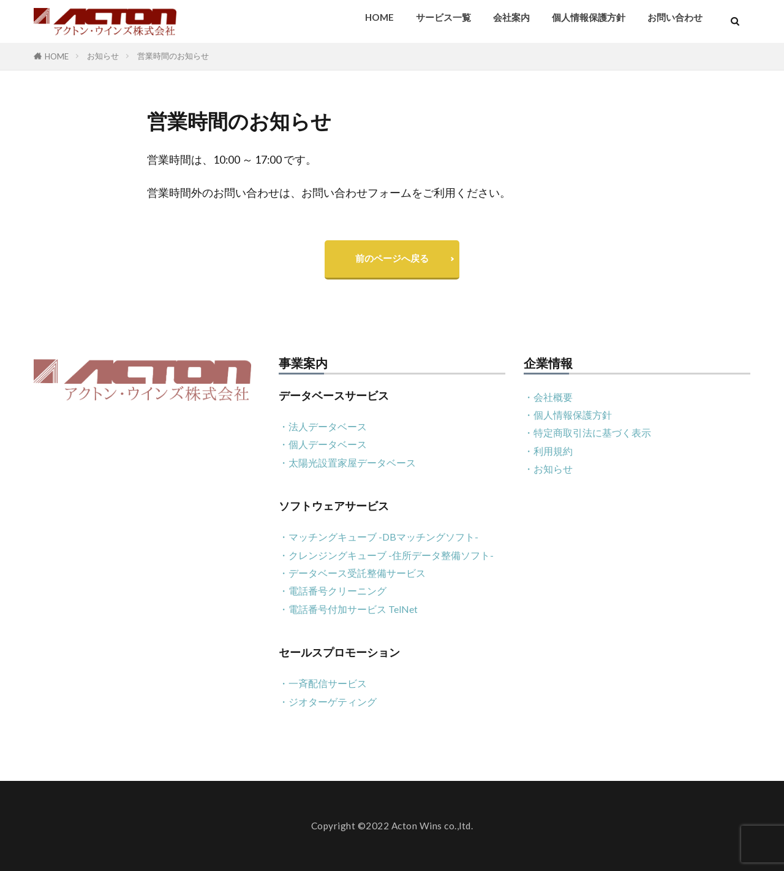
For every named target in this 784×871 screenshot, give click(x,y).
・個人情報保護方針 (568, 414)
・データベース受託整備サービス (352, 573)
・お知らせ (548, 468)
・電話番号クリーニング (332, 590)
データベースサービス (334, 395)
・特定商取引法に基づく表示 (587, 432)
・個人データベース (323, 444)
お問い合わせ (675, 17)
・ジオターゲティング (328, 701)
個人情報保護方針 (588, 17)
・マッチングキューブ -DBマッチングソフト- (378, 536)
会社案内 (511, 17)
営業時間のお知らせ (173, 56)
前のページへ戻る (392, 258)
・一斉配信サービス (323, 683)
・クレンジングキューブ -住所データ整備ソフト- (386, 555)
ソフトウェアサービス (334, 506)
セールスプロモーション (339, 652)
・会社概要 (548, 397)
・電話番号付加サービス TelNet (348, 609)
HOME (379, 17)
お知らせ (103, 56)
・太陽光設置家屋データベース (347, 462)
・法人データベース (323, 426)
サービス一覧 (443, 17)
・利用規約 (548, 451)
